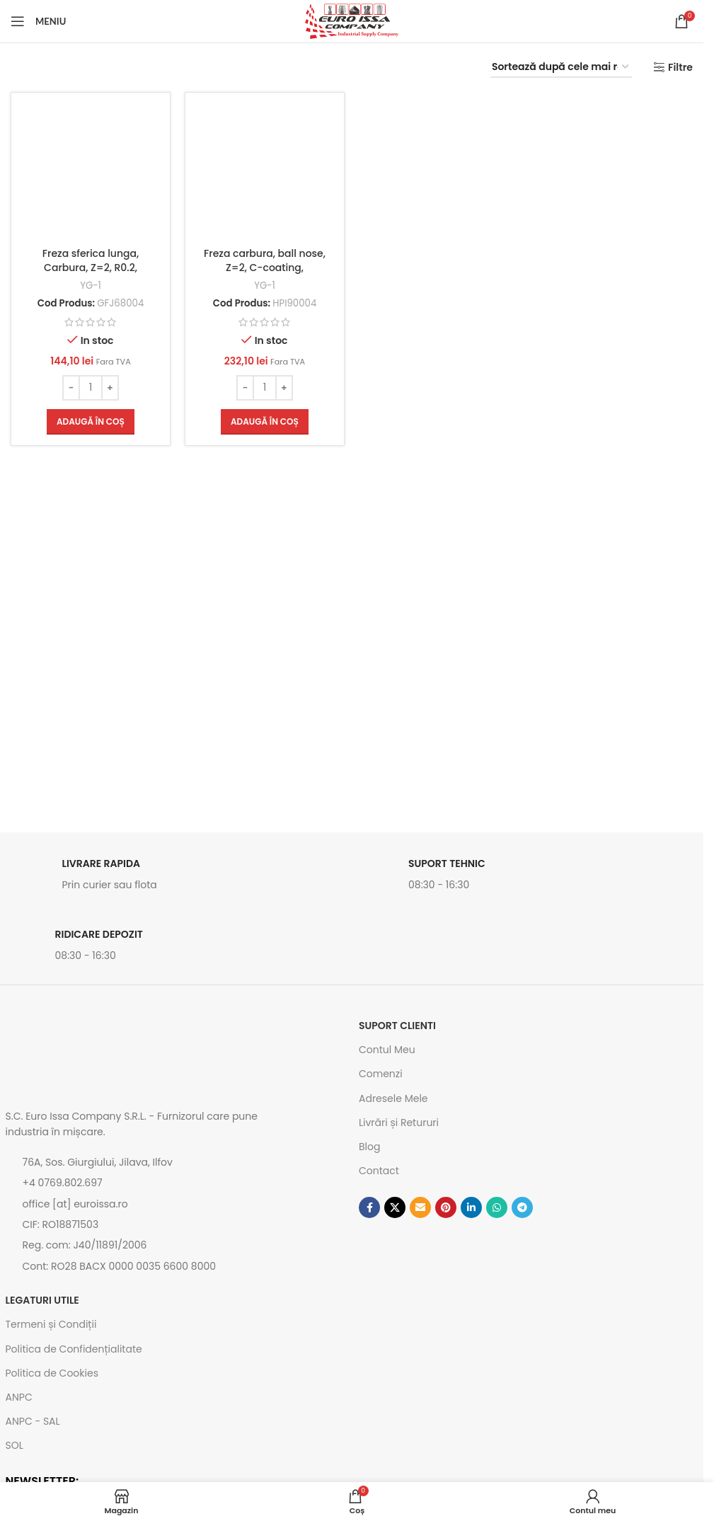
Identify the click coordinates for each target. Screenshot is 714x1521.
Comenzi (381, 1074)
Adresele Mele (393, 1098)
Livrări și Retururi (399, 1122)
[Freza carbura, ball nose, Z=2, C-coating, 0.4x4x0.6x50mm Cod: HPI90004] (264, 172)
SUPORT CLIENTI (397, 1025)
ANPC (19, 1397)
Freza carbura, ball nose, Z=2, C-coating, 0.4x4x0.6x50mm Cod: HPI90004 (265, 274)
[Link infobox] (175, 878)
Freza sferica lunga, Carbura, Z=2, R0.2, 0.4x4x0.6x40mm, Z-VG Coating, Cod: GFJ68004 (90, 274)
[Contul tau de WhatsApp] (496, 1207)
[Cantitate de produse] (90, 388)
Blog (369, 1147)
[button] (90, 422)
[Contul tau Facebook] (369, 1207)
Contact (379, 1171)
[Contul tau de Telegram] (522, 1207)
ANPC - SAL (33, 1421)
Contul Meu (387, 1050)
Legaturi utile (42, 1300)
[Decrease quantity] (71, 388)
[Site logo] (351, 20)
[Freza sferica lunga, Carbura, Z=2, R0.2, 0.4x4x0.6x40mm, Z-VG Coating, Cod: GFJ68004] (90, 172)
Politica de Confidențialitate (74, 1349)
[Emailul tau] (420, 1207)
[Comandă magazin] (561, 67)
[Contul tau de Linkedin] (471, 1207)
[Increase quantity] (110, 388)
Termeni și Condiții (51, 1324)
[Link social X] (394, 1207)
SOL (14, 1445)
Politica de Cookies (52, 1373)
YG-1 (90, 285)
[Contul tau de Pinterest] (445, 1207)
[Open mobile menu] (38, 21)
